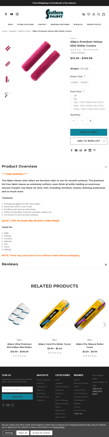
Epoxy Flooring (62, 387)
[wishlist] (88, 14)
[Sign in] (93, 14)
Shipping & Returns (60, 24)
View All (78, 414)
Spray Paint (60, 417)
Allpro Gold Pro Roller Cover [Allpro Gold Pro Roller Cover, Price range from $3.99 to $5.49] (54, 344)
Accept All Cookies (41, 432)
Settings (9, 432)
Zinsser (77, 407)
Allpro (76, 380)
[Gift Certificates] (83, 14)
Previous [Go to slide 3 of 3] (4, 325)
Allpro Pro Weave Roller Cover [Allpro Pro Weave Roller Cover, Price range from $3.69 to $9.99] (90, 346)
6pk (75, 99)
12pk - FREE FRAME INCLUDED (88, 102)
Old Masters (79, 400)
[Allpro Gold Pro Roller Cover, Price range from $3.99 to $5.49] (54, 314)
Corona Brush (80, 410)
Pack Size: (76, 91)
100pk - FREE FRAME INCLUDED (89, 109)
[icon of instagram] (17, 14)
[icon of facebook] (6, 14)
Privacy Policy (94, 24)
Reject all (22, 432)
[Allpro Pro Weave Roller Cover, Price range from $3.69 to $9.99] (90, 314)
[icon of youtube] (11, 14)
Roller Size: (76, 76)
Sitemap (40, 400)
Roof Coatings (61, 400)
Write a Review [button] (78, 52)
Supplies (59, 383)
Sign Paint (60, 414)
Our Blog (78, 24)
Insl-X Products (80, 393)
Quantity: (75, 115)
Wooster (77, 403)
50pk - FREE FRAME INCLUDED (89, 106)
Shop (10, 24)
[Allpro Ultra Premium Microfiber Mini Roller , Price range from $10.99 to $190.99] (19, 314)
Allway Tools (79, 390)
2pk (75, 95)
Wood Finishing (62, 403)
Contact (42, 24)
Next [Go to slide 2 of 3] (104, 325)
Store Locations (25, 24)
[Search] (98, 14)
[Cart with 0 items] (103, 14)
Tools (57, 397)
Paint (57, 380)
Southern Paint (80, 397)
